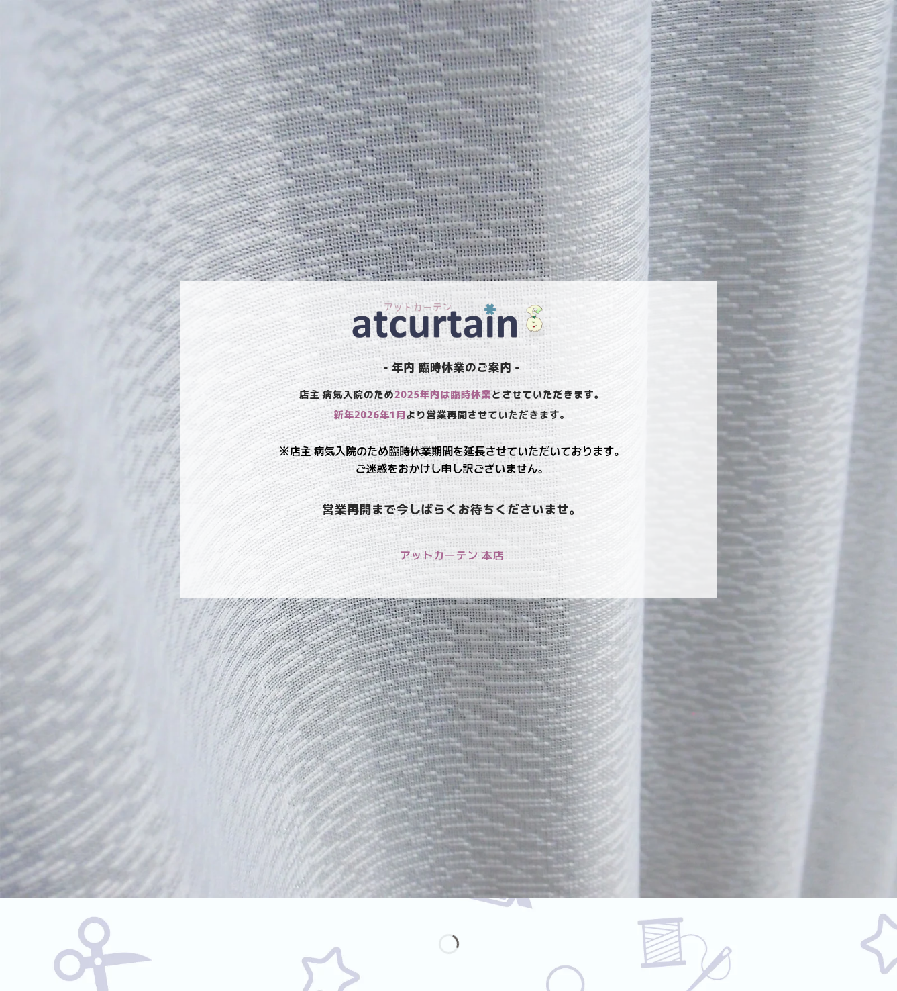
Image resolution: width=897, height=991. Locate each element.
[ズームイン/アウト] (13, 911)
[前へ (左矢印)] (13, 967)
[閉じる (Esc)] (130, 911)
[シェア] (91, 911)
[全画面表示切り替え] (52, 911)
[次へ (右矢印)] (52, 967)
